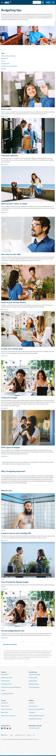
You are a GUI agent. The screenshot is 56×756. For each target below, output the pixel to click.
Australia (5, 735)
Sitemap (29, 735)
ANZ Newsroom (5, 681)
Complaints (32, 712)
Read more (4, 116)
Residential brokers (34, 684)
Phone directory (33, 706)
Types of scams (5, 706)
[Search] (38, 2)
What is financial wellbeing (8, 56)
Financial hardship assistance (36, 715)
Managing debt (5, 63)
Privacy (11, 735)
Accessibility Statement (7, 693)
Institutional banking (34, 674)
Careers (3, 690)
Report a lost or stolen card (8, 715)
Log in (48, 2)
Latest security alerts (6, 709)
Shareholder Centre (6, 684)
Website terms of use (20, 735)
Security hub (4, 703)
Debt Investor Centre (6, 677)
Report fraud (4, 712)
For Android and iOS (34, 728)
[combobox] (38, 2)
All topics (3, 68)
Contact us (31, 703)
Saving (3, 61)
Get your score (26, 464)
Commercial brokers (34, 687)
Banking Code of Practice (35, 719)
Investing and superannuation (9, 66)
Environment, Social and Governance (11, 687)
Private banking (33, 677)
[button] (1, 2)
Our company (4, 674)
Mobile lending (33, 681)
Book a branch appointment (36, 709)
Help (34, 735)
